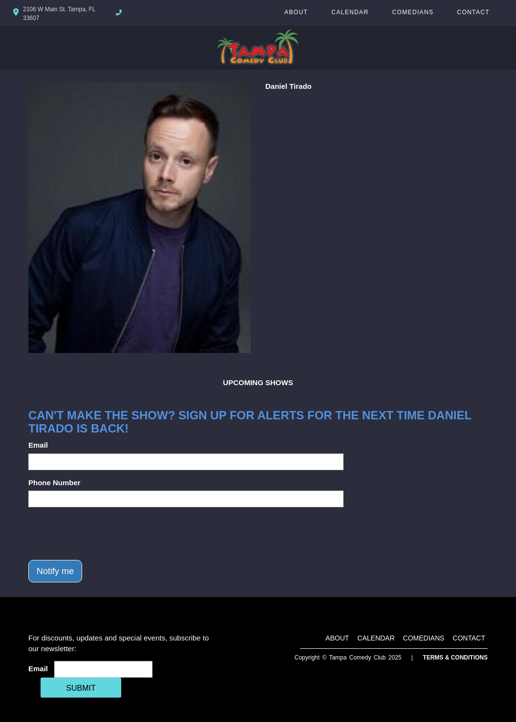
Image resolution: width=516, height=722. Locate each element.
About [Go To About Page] (296, 12)
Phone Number (54, 482)
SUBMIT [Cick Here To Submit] (80, 688)
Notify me (55, 571)
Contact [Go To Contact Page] (473, 12)
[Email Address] (103, 669)
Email (38, 445)
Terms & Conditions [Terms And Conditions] (455, 657)
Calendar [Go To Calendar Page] (349, 12)
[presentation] (102, 534)
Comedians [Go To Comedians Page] (412, 12)
